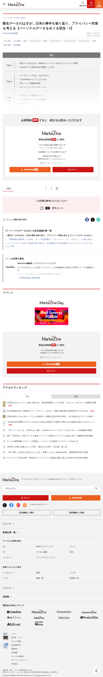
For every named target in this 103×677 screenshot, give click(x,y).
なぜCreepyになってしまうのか (33, 79)
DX (4, 546)
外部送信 (14, 664)
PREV (7, 188)
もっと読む (10, 246)
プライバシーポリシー (19, 660)
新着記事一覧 (11, 532)
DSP (25, 41)
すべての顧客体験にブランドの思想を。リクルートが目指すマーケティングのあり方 (42, 441)
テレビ (72, 546)
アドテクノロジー (84, 41)
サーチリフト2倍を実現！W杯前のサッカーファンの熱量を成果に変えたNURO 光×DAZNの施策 (47, 458)
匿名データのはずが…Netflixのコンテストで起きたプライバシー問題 (49, 63)
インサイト (7, 557)
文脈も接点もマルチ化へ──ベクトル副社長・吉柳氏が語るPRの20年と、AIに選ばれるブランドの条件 (50, 416)
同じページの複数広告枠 (30, 83)
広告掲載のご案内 (26, 513)
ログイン (73, 169)
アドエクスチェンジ (70, 41)
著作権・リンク (16, 637)
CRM (45, 41)
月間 (76, 396)
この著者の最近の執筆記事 (28, 278)
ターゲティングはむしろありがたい (35, 75)
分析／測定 (7, 45)
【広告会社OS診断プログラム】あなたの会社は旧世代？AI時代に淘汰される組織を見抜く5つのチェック (51, 422)
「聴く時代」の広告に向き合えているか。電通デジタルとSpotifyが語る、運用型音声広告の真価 (47, 452)
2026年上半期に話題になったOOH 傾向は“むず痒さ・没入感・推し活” (37, 447)
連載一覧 (40, 578)
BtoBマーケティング (44, 546)
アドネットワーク (35, 41)
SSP (94, 41)
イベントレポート (55, 41)
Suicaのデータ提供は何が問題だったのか (37, 67)
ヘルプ (13, 634)
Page (9, 65)
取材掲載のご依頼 (76, 513)
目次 (74, 55)
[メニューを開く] (4, 4)
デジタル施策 (41, 552)
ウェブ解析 (17, 41)
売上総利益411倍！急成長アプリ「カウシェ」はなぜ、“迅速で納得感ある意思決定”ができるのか (47, 411)
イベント (8, 588)
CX (4, 552)
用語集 (7, 597)
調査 (38, 573)
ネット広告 (7, 41)
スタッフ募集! (16, 641)
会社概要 (14, 653)
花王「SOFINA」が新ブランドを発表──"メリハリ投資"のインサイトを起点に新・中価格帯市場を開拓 (50, 436)
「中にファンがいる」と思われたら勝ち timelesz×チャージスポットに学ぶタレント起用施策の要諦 (49, 430)
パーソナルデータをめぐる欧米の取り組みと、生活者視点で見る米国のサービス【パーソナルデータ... (50, 243)
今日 (27, 396)
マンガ (72, 573)
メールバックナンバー (51, 163)
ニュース (8, 524)
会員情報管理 (16, 645)
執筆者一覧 (74, 578)
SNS (71, 552)
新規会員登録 (29, 169)
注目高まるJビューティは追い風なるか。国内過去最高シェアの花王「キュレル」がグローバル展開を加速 (51, 403)
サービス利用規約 (17, 656)
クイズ (5, 578)
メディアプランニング (45, 557)
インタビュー (8, 573)
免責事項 (14, 649)
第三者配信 (17, 45)
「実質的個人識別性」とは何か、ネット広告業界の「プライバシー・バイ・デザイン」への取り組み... (50, 239)
